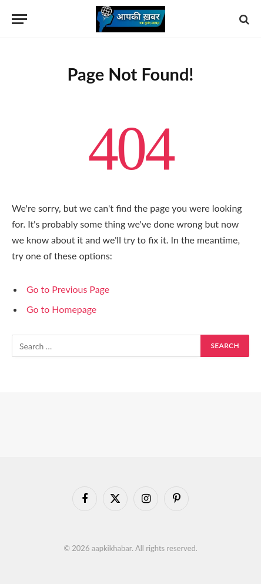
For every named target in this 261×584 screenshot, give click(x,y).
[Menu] (19, 19)
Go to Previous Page (67, 289)
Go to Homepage (61, 309)
